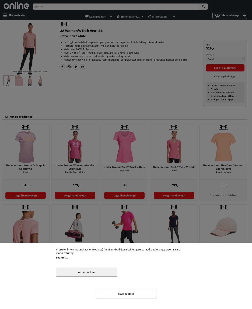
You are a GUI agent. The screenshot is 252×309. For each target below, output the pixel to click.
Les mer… (62, 257)
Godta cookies (86, 272)
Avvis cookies (126, 294)
